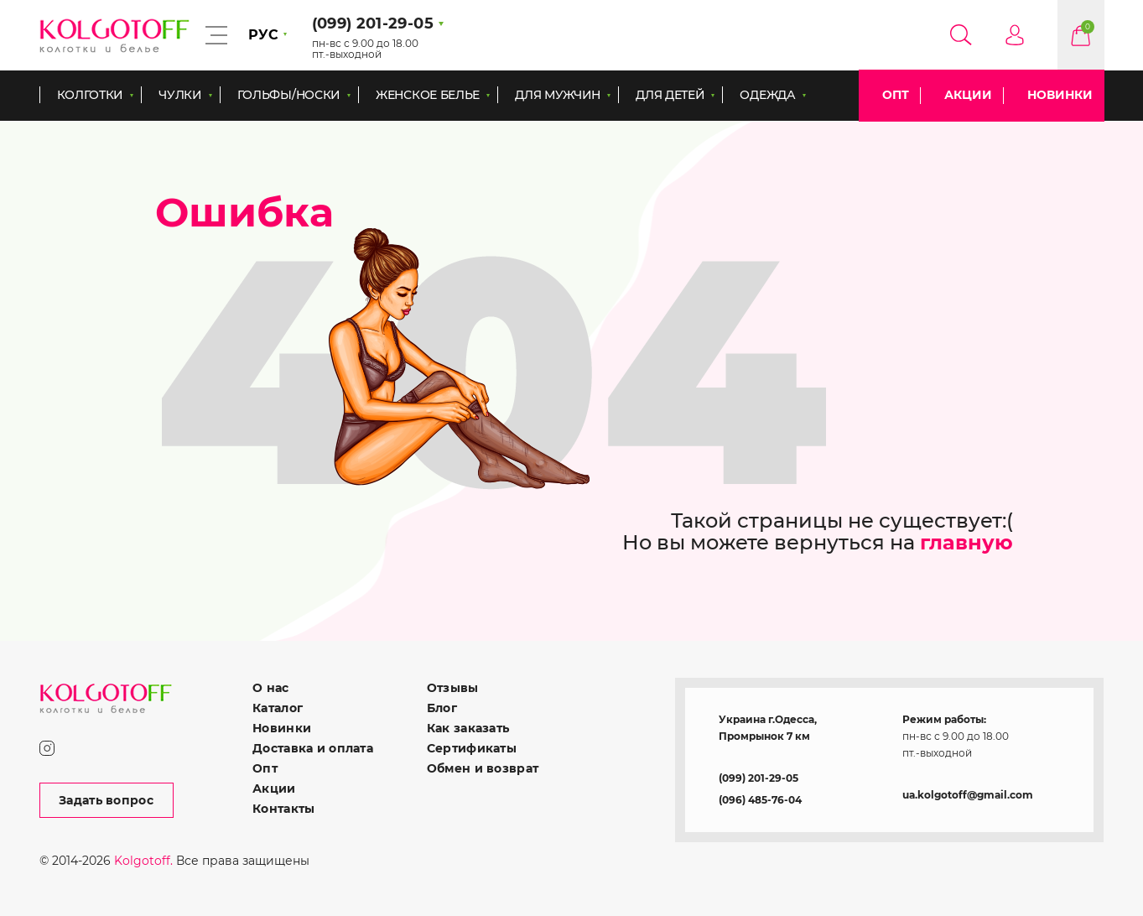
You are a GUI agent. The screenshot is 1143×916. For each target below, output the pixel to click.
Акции (968, 94)
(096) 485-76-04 (760, 800)
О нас (270, 687)
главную (966, 542)
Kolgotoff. (143, 860)
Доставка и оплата (312, 748)
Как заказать (468, 728)
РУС (263, 35)
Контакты (283, 808)
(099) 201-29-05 (758, 778)
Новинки (1060, 94)
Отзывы (453, 687)
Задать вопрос (106, 800)
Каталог (277, 708)
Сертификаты (472, 748)
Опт (895, 94)
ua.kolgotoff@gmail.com (967, 794)
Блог (442, 708)
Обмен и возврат (482, 768)
